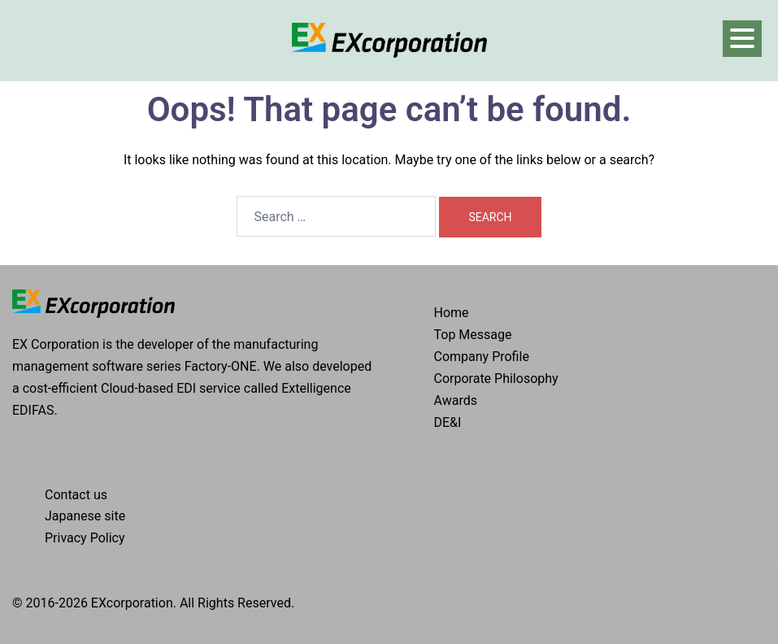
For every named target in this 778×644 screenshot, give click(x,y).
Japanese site (85, 516)
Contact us (76, 495)
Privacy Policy (85, 538)
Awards (455, 400)
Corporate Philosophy (496, 378)
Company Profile (481, 356)
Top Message (473, 334)
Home (451, 312)
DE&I (448, 422)
